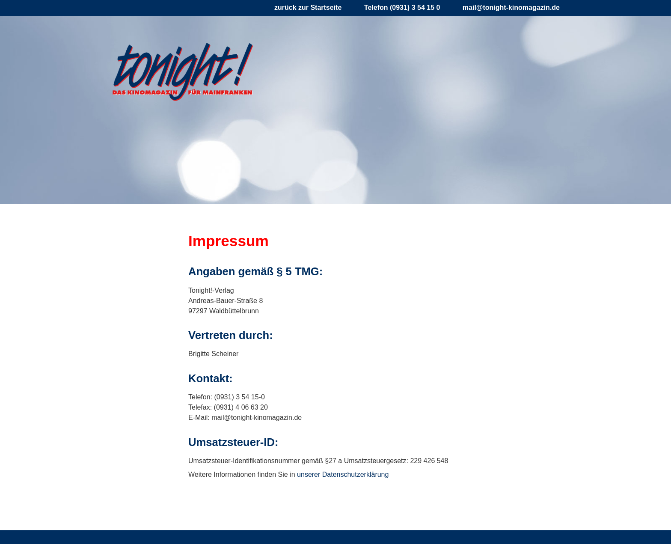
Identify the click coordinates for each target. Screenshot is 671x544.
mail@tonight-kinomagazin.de (511, 7)
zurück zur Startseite (307, 7)
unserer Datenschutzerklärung (343, 474)
